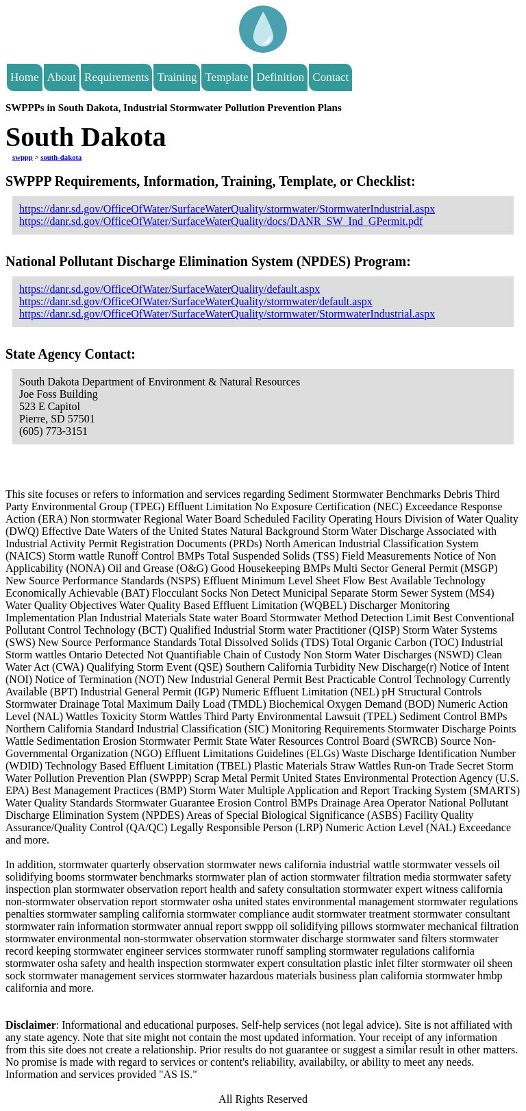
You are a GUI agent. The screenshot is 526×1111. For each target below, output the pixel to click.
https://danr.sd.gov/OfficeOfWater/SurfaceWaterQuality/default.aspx (169, 289)
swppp (22, 157)
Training (177, 77)
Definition (280, 77)
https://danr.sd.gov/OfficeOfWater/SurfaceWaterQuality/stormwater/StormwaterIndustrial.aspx (227, 209)
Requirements (116, 77)
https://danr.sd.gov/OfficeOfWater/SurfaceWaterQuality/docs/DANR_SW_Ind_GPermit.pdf (221, 221)
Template (226, 77)
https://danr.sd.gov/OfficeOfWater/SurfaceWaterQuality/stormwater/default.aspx (196, 301)
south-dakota (61, 157)
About (62, 77)
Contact (330, 77)
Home (24, 77)
